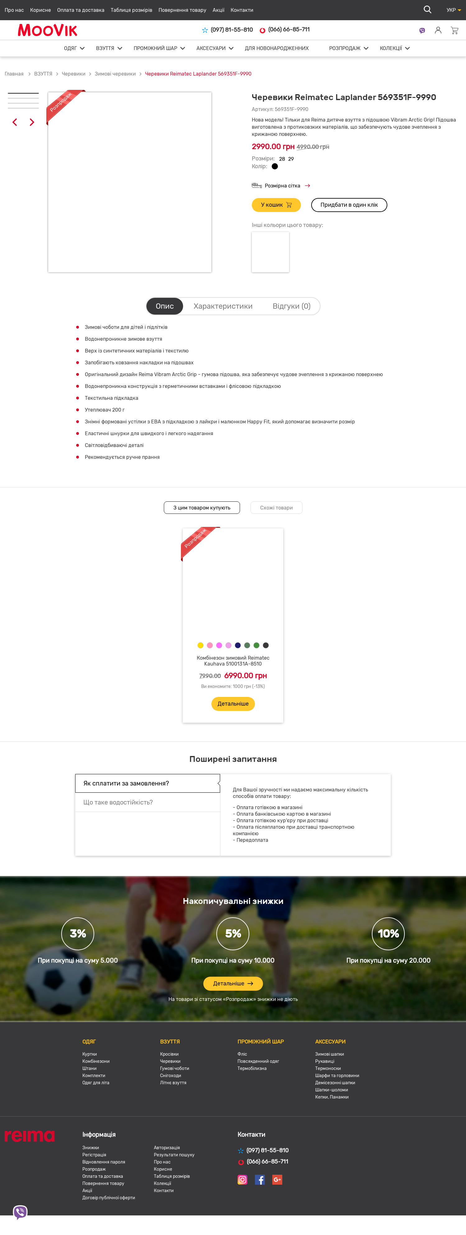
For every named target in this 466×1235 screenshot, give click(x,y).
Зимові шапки (329, 1054)
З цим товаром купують (201, 508)
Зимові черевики (115, 74)
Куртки (89, 1054)
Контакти (242, 10)
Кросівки (169, 1054)
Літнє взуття (173, 1082)
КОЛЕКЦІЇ (391, 48)
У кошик (276, 205)
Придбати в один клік (349, 204)
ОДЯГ (70, 48)
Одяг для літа (95, 1082)
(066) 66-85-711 (284, 29)
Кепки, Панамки (332, 1097)
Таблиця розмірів (131, 10)
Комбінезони (96, 1061)
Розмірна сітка (281, 186)
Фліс (242, 1054)
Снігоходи (170, 1075)
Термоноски (328, 1068)
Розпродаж (94, 1169)
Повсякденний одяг (258, 1061)
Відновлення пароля (103, 1162)
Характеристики (223, 306)
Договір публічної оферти (108, 1197)
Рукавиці (324, 1061)
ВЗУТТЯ (105, 48)
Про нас (14, 10)
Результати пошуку (174, 1155)
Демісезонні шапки (335, 1082)
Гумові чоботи (174, 1068)
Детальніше (233, 703)
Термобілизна (252, 1068)
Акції (218, 10)
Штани (89, 1068)
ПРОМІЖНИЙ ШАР (155, 48)
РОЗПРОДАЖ (345, 48)
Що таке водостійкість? (118, 802)
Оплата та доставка (80, 10)
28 (282, 159)
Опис (165, 306)
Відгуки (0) (292, 306)
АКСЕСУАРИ (211, 48)
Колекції (162, 1183)
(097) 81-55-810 (227, 30)
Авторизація (167, 1147)
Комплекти (93, 1075)
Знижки (90, 1147)
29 (291, 159)
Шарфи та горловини (337, 1075)
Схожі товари (276, 508)
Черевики (73, 74)
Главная (14, 74)
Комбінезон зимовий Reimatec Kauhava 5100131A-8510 (233, 661)
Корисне (40, 10)
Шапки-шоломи (331, 1090)
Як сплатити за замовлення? (126, 783)
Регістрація (94, 1155)
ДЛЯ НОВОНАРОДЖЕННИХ (277, 48)
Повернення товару (182, 10)
